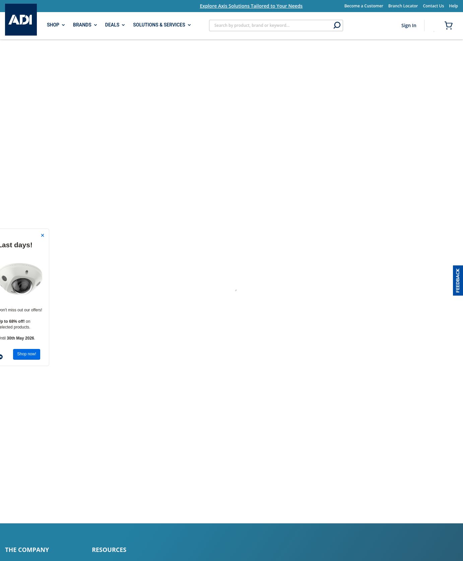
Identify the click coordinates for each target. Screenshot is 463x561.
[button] (458, 280)
